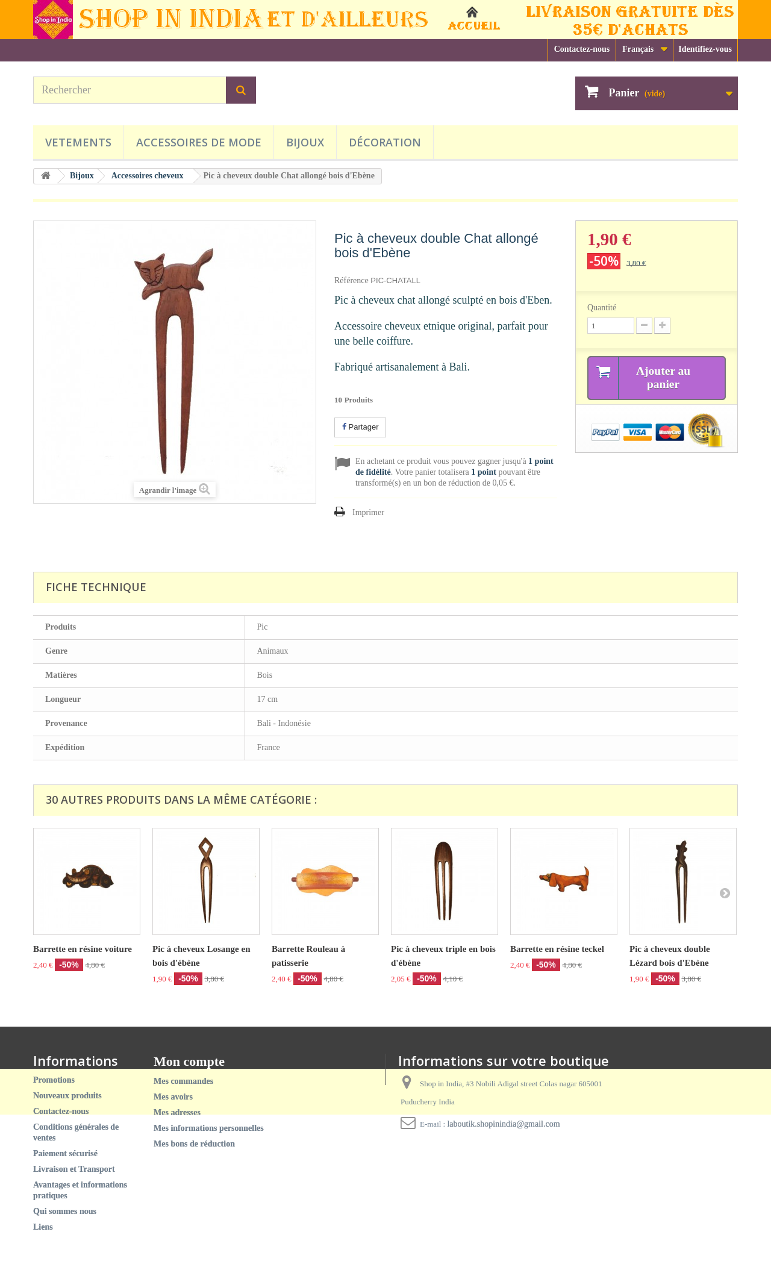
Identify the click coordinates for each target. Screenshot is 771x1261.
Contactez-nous (582, 49)
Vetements (78, 142)
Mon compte (189, 1061)
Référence (351, 280)
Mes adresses (177, 1112)
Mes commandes (183, 1081)
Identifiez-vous (705, 49)
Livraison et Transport (74, 1169)
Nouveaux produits (67, 1095)
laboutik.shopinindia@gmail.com (503, 1123)
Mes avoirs (173, 1096)
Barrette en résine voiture (82, 949)
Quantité (601, 307)
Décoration (385, 142)
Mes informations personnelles (209, 1128)
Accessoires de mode (198, 142)
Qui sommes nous (64, 1211)
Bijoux (305, 142)
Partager (360, 426)
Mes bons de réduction (194, 1143)
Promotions (54, 1079)
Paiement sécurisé (65, 1153)
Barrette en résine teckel (557, 949)
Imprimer (368, 512)
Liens (43, 1226)
